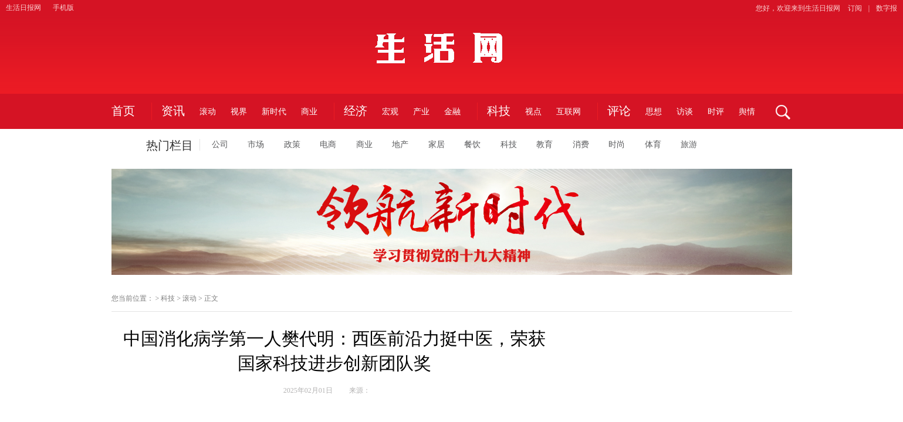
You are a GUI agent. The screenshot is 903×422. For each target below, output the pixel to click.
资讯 (173, 111)
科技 (498, 111)
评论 (619, 111)
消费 (581, 144)
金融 (452, 111)
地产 (400, 144)
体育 (653, 144)
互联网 (568, 111)
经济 (355, 111)
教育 (544, 144)
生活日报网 (23, 8)
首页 (123, 111)
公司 (220, 144)
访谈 (685, 111)
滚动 (207, 111)
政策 (292, 144)
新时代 (274, 111)
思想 (653, 111)
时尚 (616, 144)
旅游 (689, 144)
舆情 (747, 111)
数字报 (886, 8)
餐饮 (472, 144)
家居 (436, 144)
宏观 (390, 111)
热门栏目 (169, 145)
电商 (328, 144)
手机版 (63, 8)
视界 (239, 111)
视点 (533, 111)
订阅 (855, 8)
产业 (421, 111)
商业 (309, 111)
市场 (256, 144)
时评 (716, 111)
